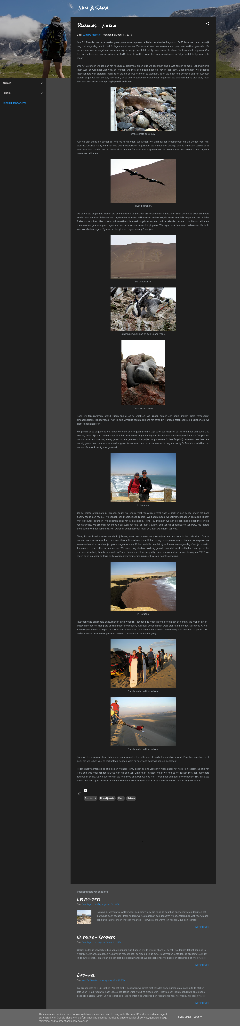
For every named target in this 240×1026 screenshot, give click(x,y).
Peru (120, 798)
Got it (198, 1017)
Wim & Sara (93, 7)
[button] (207, 24)
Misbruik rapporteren (14, 103)
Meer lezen (202, 927)
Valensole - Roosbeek (96, 937)
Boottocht (90, 798)
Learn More (184, 1017)
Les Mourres (88, 899)
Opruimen (86, 975)
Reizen (131, 798)
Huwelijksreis (107, 798)
